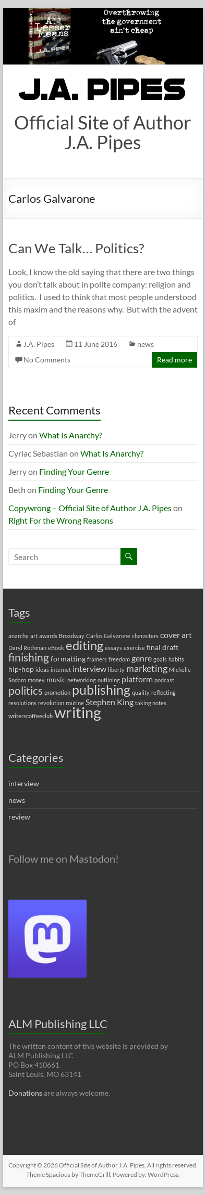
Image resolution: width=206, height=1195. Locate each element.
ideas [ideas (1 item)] (42, 669)
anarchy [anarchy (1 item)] (18, 635)
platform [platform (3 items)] (137, 679)
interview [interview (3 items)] (89, 668)
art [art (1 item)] (34, 635)
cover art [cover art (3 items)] (176, 635)
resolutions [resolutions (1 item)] (22, 702)
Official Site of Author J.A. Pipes (102, 132)
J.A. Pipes (38, 344)
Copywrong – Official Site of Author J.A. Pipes (90, 508)
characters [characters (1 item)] (145, 635)
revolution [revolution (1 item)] (51, 702)
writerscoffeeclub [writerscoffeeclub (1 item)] (30, 715)
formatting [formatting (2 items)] (68, 658)
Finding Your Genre (74, 471)
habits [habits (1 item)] (176, 659)
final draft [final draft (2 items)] (162, 647)
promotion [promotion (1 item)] (57, 692)
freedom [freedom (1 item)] (119, 659)
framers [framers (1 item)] (97, 659)
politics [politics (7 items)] (25, 690)
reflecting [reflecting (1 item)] (163, 692)
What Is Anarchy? (70, 435)
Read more (174, 359)
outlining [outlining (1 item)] (109, 680)
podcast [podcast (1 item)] (164, 680)
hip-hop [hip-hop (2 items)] (21, 669)
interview (23, 783)
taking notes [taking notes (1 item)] (150, 702)
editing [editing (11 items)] (84, 645)
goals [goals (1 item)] (160, 659)
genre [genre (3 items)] (141, 658)
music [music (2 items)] (56, 679)
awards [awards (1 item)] (48, 635)
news (145, 344)
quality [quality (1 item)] (141, 692)
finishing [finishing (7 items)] (28, 657)
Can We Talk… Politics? (76, 248)
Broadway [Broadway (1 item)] (71, 635)
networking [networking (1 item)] (81, 680)
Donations (25, 1092)
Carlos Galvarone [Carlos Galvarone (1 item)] (108, 635)
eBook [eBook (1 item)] (56, 647)
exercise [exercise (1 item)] (134, 647)
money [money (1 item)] (36, 680)
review (19, 816)
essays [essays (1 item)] (113, 647)
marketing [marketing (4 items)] (146, 668)
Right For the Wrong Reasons (60, 520)
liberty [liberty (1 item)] (116, 669)
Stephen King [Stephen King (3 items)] (110, 702)
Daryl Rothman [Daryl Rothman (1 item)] (27, 647)
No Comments (46, 359)
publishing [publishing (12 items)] (101, 689)
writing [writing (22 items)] (77, 712)
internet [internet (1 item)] (61, 669)
